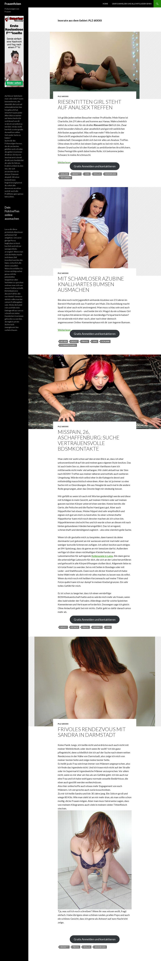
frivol (85, 341)
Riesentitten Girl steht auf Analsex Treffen (89, 104)
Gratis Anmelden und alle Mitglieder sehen (132, 4)
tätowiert (65, 178)
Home (105, 4)
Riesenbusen (110, 174)
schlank (105, 341)
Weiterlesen (66, 162)
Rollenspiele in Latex (102, 555)
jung (87, 174)
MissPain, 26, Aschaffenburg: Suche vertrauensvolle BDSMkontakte (88, 440)
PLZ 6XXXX (63, 96)
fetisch (74, 627)
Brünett (76, 174)
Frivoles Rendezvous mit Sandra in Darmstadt (92, 732)
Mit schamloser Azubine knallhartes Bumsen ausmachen (91, 284)
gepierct (97, 627)
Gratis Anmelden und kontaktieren (95, 166)
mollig (97, 174)
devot (74, 341)
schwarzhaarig (68, 345)
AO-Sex (63, 341)
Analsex (64, 174)
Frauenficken (13, 3)
